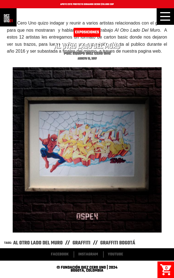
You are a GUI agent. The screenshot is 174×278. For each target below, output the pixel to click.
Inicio (8, 18)
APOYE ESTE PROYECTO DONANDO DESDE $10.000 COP (87, 4)
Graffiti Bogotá (117, 243)
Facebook (60, 254)
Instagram (88, 254)
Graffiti (81, 243)
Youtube (115, 254)
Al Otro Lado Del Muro (38, 243)
